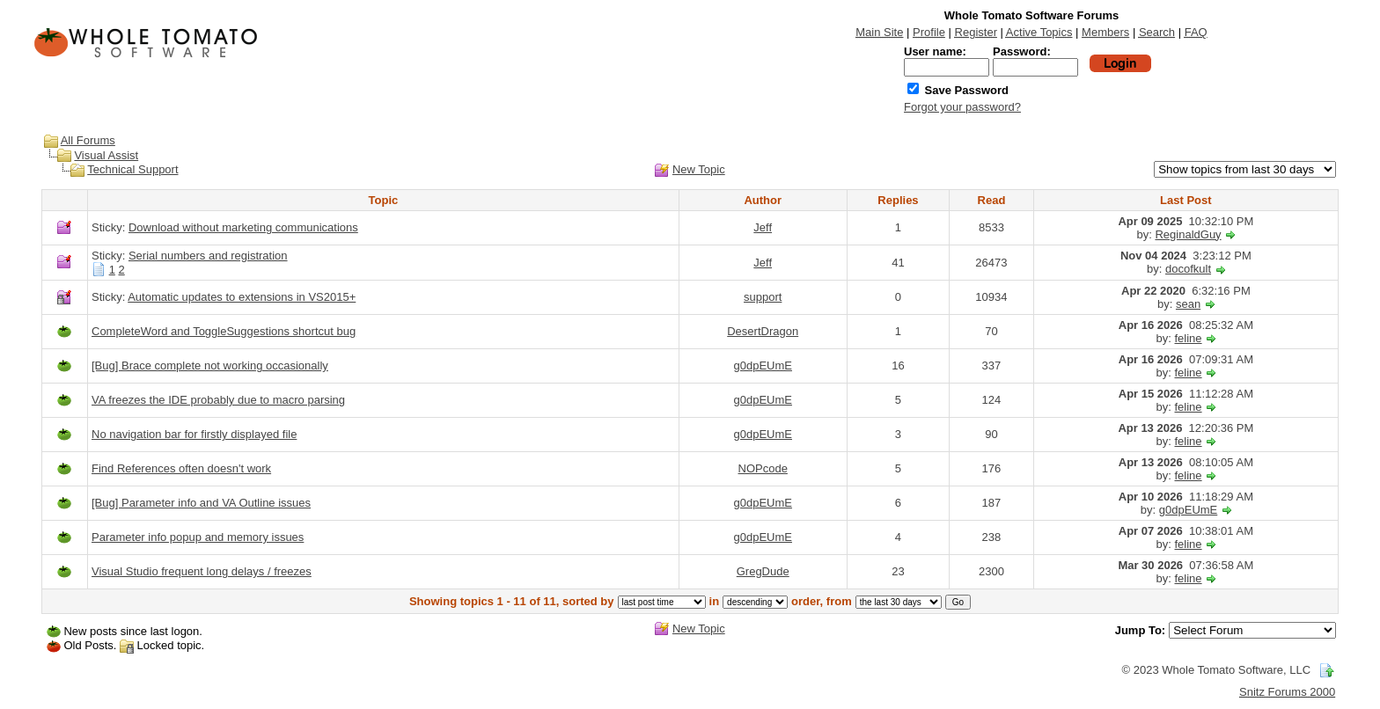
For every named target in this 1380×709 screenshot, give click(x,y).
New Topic (698, 169)
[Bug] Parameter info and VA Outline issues (201, 502)
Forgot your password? (962, 106)
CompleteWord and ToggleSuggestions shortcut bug (224, 331)
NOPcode (763, 468)
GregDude (763, 571)
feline (1188, 338)
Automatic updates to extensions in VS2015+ (242, 296)
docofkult (1188, 268)
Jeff (762, 227)
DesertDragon (762, 331)
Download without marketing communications (243, 227)
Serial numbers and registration (208, 255)
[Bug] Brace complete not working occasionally (210, 365)
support (763, 296)
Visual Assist (106, 155)
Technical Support (132, 169)
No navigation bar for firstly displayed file (194, 434)
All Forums (88, 140)
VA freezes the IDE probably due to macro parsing (218, 399)
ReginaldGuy (1188, 234)
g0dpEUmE (762, 365)
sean (1188, 304)
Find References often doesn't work (181, 468)
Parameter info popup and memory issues (198, 537)
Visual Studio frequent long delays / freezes (202, 571)
